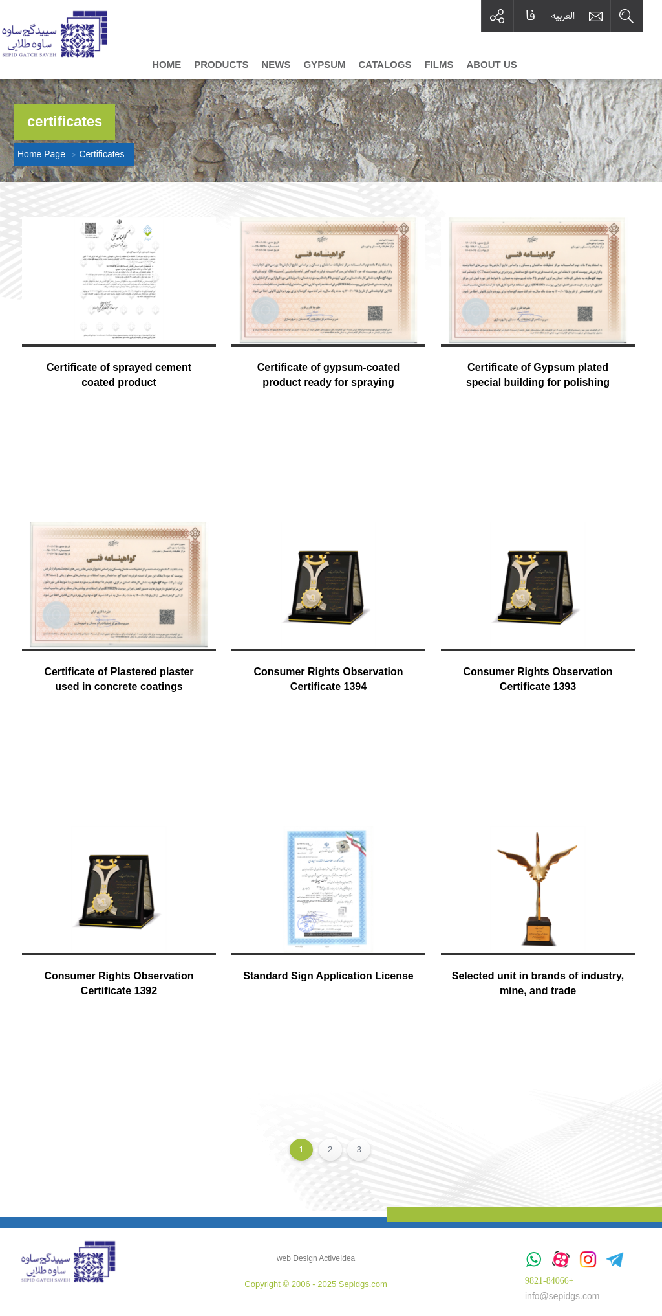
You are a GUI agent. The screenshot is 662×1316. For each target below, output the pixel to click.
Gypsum (324, 65)
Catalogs (384, 65)
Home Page (41, 154)
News (275, 65)
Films (438, 65)
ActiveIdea (337, 1258)
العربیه (563, 15)
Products (221, 65)
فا (530, 15)
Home (166, 65)
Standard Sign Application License (328, 975)
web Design (297, 1258)
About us (491, 65)
